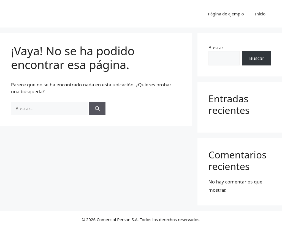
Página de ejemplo (226, 14)
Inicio (260, 14)
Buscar (215, 47)
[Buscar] (97, 108)
